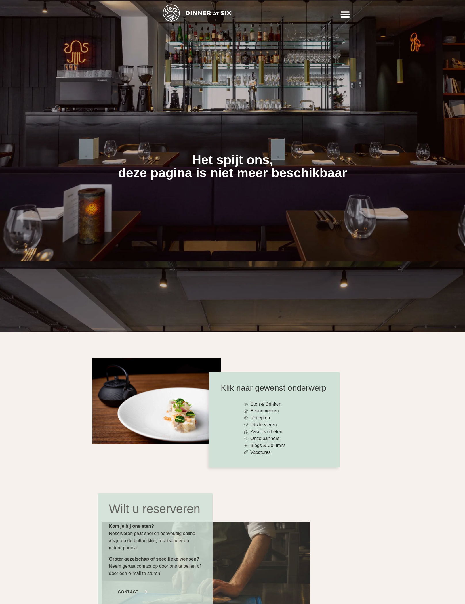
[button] (345, 14)
